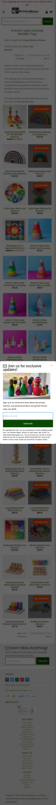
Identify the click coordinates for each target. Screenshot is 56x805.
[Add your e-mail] (28, 416)
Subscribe (28, 423)
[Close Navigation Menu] (51, 365)
